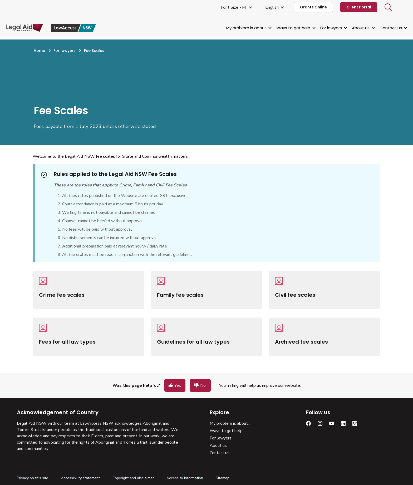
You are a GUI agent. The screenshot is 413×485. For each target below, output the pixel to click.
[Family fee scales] (206, 290)
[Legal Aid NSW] (62, 28)
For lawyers (320, 28)
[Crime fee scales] (88, 290)
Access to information (184, 478)
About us (349, 28)
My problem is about (235, 28)
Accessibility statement (80, 478)
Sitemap (222, 478)
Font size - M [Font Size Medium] (234, 7)
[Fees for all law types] (88, 337)
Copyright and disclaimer (133, 478)
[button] (388, 7)
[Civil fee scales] (324, 290)
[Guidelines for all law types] (206, 337)
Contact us (379, 28)
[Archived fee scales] (324, 337)
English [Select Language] (272, 7)
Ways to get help (282, 28)
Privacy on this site (32, 478)
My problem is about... (230, 423)
